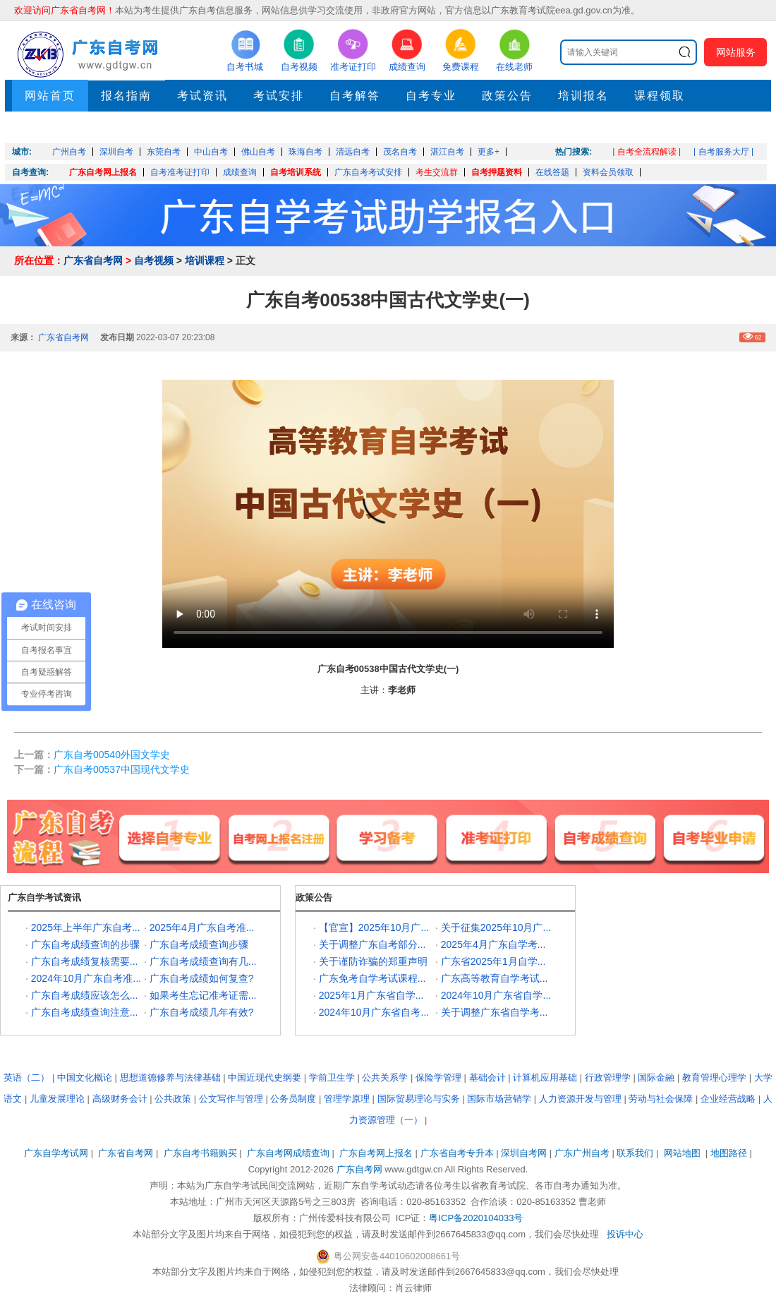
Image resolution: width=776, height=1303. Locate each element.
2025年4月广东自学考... (493, 944)
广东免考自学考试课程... (372, 978)
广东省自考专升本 (457, 1153)
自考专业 (431, 96)
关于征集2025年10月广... (496, 927)
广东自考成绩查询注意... (84, 1012)
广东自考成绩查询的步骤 (85, 944)
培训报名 (583, 96)
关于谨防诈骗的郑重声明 (373, 961)
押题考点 (50, 127)
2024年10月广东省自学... (496, 995)
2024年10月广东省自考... (374, 1012)
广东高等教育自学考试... (494, 978)
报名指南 (126, 96)
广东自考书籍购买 (200, 1153)
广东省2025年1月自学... (493, 961)
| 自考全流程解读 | (646, 152)
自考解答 (354, 96)
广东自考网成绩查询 (288, 1153)
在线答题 (552, 172)
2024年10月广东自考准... (86, 978)
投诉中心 (625, 1234)
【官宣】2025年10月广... (374, 927)
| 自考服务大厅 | (723, 152)
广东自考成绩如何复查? (202, 978)
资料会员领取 (608, 172)
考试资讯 (202, 96)
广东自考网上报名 (103, 172)
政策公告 (507, 96)
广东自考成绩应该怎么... (84, 995)
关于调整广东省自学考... (494, 1012)
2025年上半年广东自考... (85, 927)
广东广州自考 (582, 1153)
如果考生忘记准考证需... (203, 995)
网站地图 (682, 1153)
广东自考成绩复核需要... (84, 961)
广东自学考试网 (56, 1153)
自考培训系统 (295, 172)
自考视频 (154, 260)
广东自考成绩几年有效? (202, 1012)
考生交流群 (437, 172)
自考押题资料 (496, 172)
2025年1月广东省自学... (371, 995)
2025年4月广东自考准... (202, 927)
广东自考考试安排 (368, 172)
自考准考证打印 (180, 172)
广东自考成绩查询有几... (203, 961)
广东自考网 (359, 1169)
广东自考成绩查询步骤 (199, 944)
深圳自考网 (524, 1153)
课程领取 (659, 96)
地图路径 (730, 1153)
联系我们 (635, 1153)
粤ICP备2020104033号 (476, 1218)
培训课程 (204, 260)
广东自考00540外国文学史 (112, 754)
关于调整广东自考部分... (372, 944)
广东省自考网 (93, 260)
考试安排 (278, 96)
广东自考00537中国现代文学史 (122, 769)
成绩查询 (240, 172)
